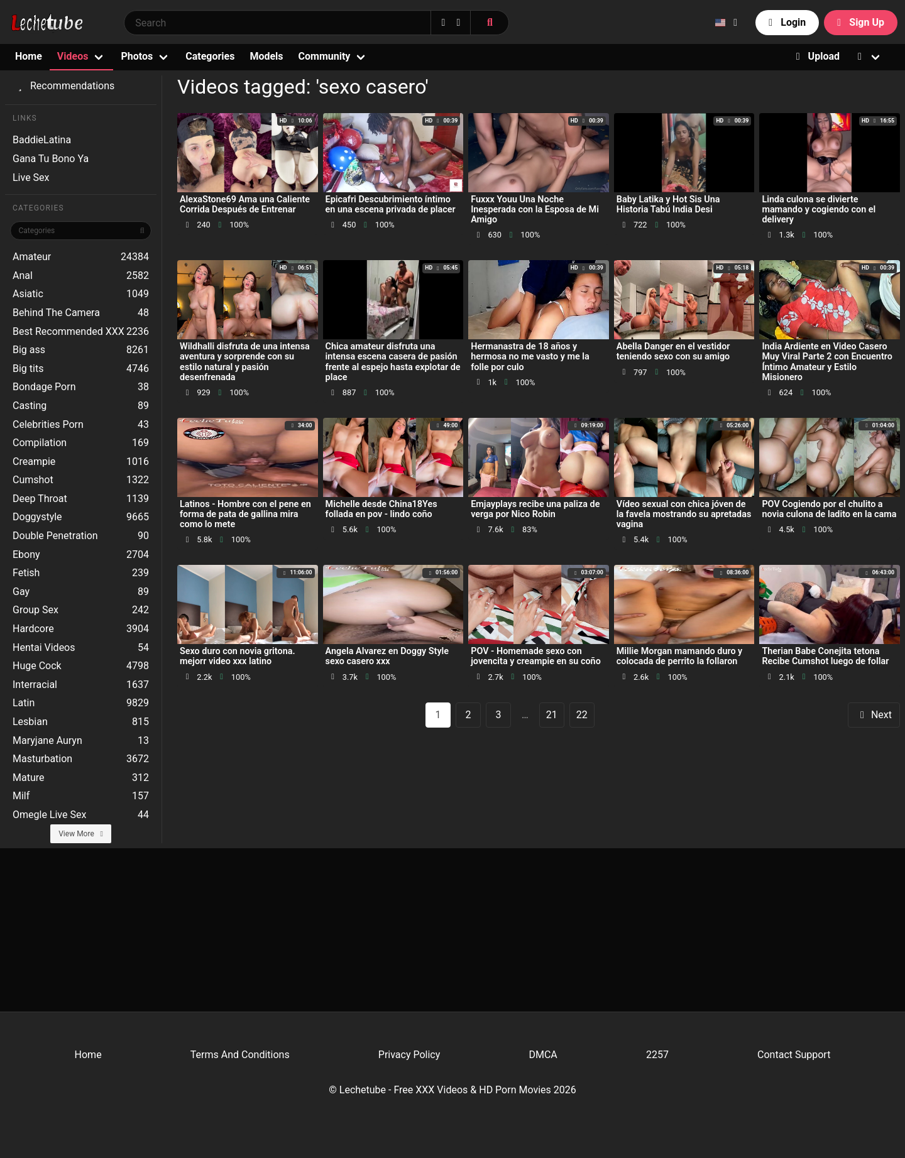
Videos (73, 56)
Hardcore (81, 629)
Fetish (81, 573)
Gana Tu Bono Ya (51, 159)
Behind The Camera (81, 313)
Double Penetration (81, 536)
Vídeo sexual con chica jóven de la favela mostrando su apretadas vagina (684, 514)
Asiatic (81, 294)
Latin (81, 703)
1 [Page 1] (438, 715)
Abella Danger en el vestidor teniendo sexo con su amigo (673, 351)
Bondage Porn (81, 387)
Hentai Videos (81, 648)
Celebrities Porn (81, 424)
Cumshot (81, 480)
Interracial (81, 685)
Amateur (81, 257)
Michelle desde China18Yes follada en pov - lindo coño (381, 509)
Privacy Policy (409, 1055)
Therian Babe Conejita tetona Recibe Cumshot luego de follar (825, 656)
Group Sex (81, 610)
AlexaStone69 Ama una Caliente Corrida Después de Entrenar (245, 204)
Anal (81, 276)
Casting (81, 406)
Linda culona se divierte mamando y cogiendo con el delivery (818, 209)
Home (28, 56)
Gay (81, 592)
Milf (81, 796)
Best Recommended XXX (81, 331)
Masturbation (81, 759)
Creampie (81, 462)
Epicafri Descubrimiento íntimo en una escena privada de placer (391, 204)
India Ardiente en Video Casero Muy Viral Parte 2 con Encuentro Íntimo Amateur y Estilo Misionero (827, 362)
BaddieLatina (42, 140)
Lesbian (81, 722)
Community (325, 56)
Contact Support (793, 1055)
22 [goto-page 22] (582, 715)
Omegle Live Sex (81, 815)
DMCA (543, 1055)
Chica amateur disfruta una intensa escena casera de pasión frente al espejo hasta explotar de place (393, 362)
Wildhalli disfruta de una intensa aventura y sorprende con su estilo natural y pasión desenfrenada (245, 362)
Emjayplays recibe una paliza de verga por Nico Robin (535, 509)
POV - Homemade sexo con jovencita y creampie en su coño (536, 656)
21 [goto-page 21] (551, 715)
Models (266, 56)
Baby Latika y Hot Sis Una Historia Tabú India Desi (668, 204)
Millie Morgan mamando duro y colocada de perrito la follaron (679, 656)
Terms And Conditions (240, 1055)
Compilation (81, 443)
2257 (657, 1055)
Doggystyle (81, 517)
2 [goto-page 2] (468, 715)
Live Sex (31, 177)
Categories (209, 56)
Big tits (81, 369)
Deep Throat (81, 499)
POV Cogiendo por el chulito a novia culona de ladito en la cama (829, 509)
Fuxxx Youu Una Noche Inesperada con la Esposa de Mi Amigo (535, 209)
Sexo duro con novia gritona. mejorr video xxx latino (237, 656)
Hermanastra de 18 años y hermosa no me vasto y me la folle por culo (530, 356)
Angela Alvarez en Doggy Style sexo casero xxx (387, 656)
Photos (137, 56)
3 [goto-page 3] (499, 715)
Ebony (81, 555)
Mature (81, 778)
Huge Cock (81, 666)
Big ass (81, 350)
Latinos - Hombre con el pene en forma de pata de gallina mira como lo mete (245, 514)
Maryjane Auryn (81, 741)
